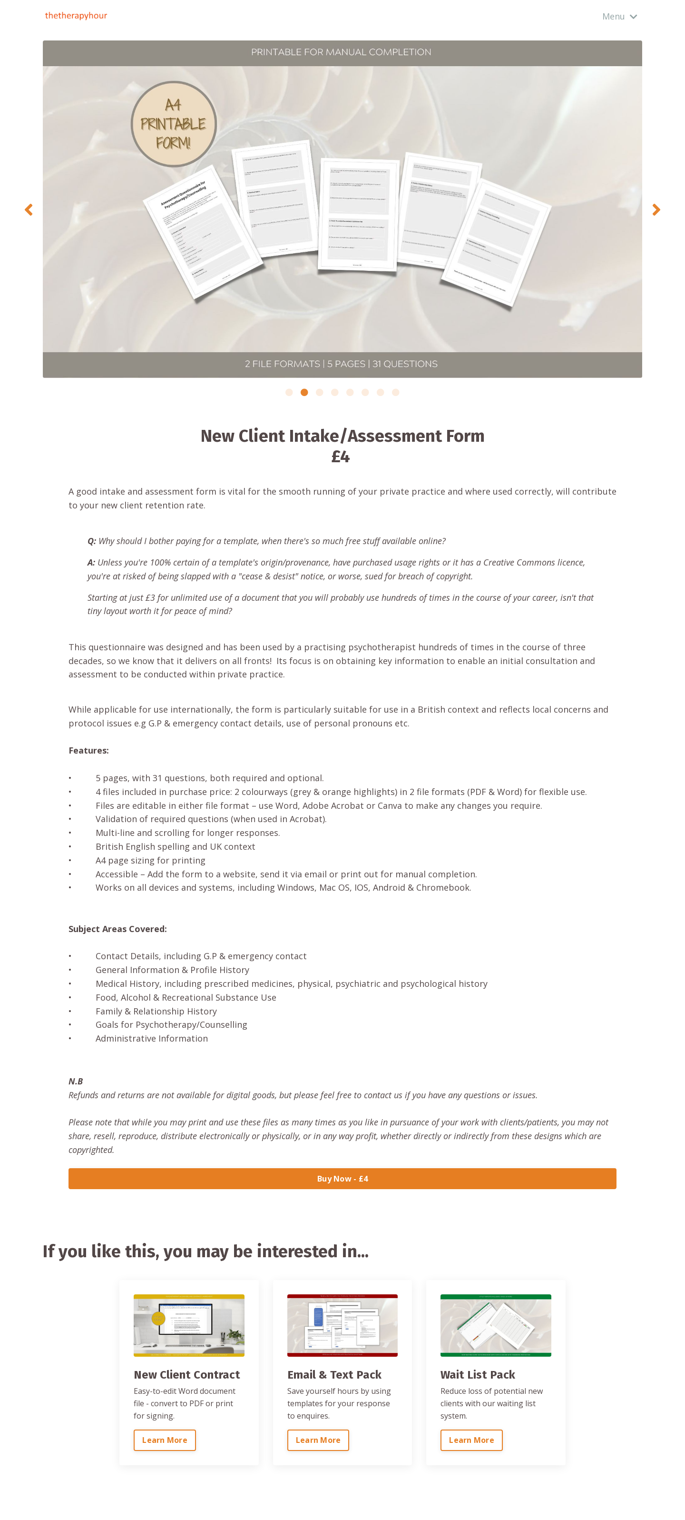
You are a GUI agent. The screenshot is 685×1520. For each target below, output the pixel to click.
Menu (619, 16)
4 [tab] (335, 392)
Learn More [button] (164, 1440)
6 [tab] (365, 392)
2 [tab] (304, 392)
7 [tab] (380, 392)
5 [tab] (350, 392)
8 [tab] (396, 392)
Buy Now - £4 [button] (342, 1178)
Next (656, 209)
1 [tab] (289, 392)
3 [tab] (319, 392)
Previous (28, 209)
